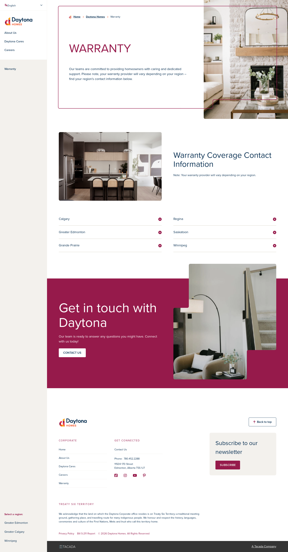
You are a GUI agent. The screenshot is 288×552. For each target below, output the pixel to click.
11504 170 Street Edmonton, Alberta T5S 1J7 (129, 466)
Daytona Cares (14, 41)
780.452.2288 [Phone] (132, 459)
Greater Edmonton (16, 523)
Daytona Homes (95, 17)
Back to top (262, 422)
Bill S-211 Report (86, 533)
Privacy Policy (66, 533)
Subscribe (228, 465)
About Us (10, 33)
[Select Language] (24, 5)
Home (76, 17)
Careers (9, 50)
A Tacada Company (264, 546)
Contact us (72, 353)
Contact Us (120, 449)
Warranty (10, 69)
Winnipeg (10, 541)
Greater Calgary (14, 532)
